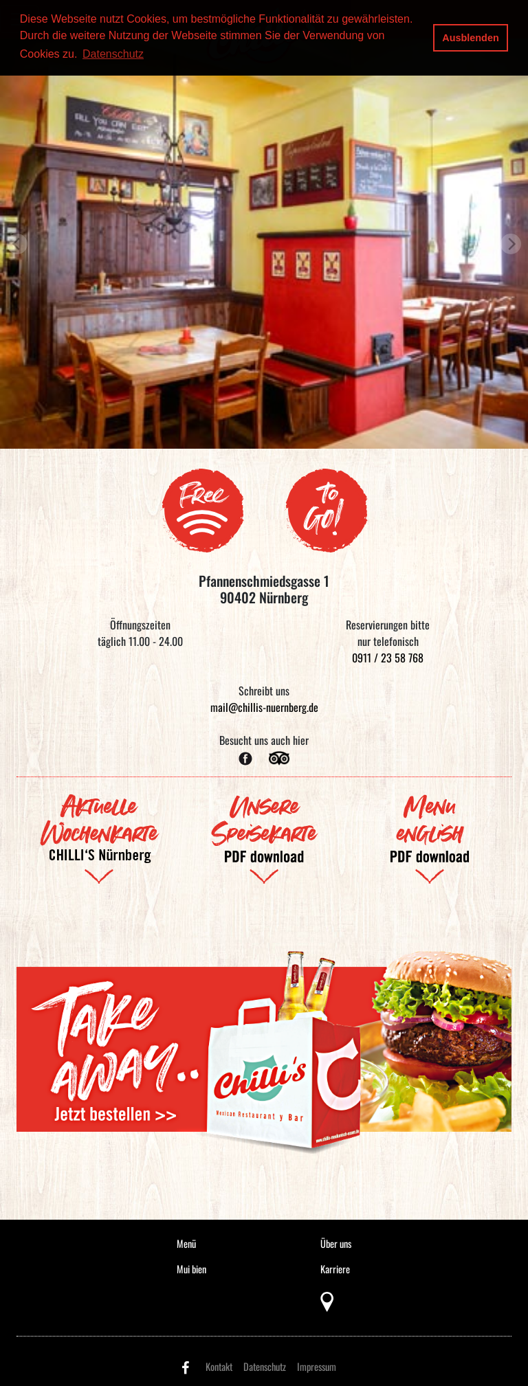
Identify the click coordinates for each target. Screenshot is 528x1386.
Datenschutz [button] (113, 54)
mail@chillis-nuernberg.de (264, 707)
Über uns (335, 1243)
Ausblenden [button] (470, 37)
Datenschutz (264, 1366)
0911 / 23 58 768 (388, 657)
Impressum (316, 1366)
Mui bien (191, 1269)
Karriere (335, 1269)
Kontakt (219, 1366)
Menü (186, 1243)
